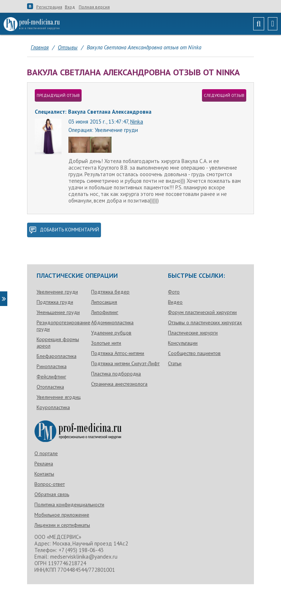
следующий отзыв (224, 95)
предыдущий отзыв (58, 95)
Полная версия (94, 7)
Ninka (136, 121)
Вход (70, 7)
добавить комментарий (64, 230)
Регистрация (49, 7)
